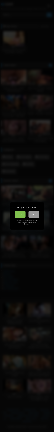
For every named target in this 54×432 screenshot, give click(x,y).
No (33, 214)
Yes (20, 214)
